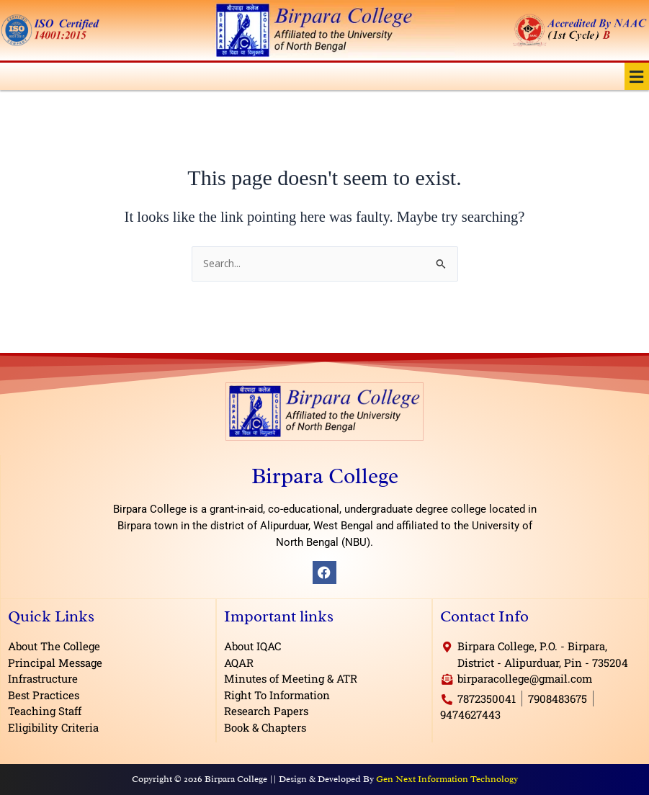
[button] (637, 76)
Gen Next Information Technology (447, 779)
